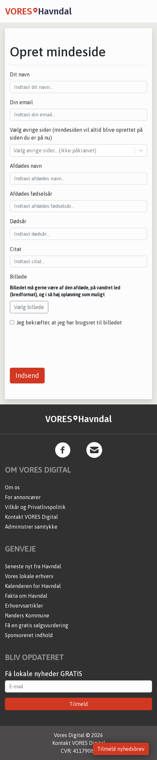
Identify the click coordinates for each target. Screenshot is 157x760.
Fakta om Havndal (26, 596)
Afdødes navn (26, 166)
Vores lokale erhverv (29, 576)
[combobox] (14, 150)
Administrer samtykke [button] (31, 527)
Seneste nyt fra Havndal (33, 566)
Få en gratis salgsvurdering (36, 625)
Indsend (27, 375)
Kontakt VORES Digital (31, 517)
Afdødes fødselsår (31, 194)
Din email (21, 102)
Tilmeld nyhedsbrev (121, 749)
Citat (15, 249)
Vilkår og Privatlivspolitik (35, 507)
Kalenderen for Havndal (33, 586)
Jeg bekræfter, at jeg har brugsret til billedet (69, 322)
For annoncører (23, 497)
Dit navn (20, 74)
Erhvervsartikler (24, 606)
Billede (18, 277)
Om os (12, 487)
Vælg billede (29, 307)
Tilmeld (78, 704)
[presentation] (60, 344)
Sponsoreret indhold (29, 635)
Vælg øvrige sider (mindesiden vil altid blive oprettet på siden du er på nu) (76, 134)
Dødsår (18, 221)
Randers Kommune (27, 615)
